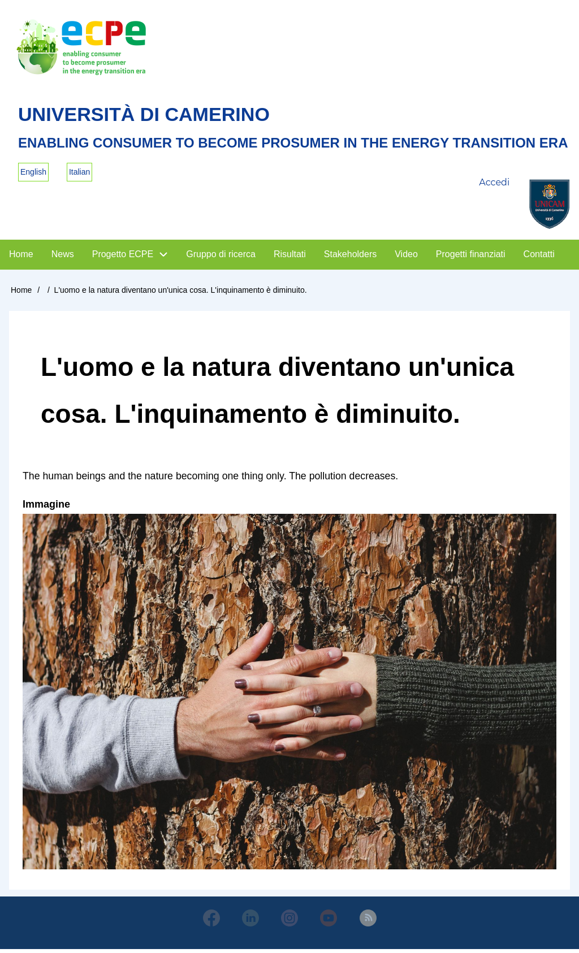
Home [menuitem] (21, 257)
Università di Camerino (151, 116)
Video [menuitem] (406, 257)
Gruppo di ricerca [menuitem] (221, 257)
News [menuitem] (62, 257)
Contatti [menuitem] (539, 257)
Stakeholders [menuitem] (350, 257)
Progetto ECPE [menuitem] (123, 257)
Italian (79, 175)
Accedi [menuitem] (494, 186)
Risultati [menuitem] (290, 257)
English (33, 175)
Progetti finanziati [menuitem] (470, 257)
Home (21, 293)
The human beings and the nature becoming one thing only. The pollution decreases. (213, 479)
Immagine (46, 507)
